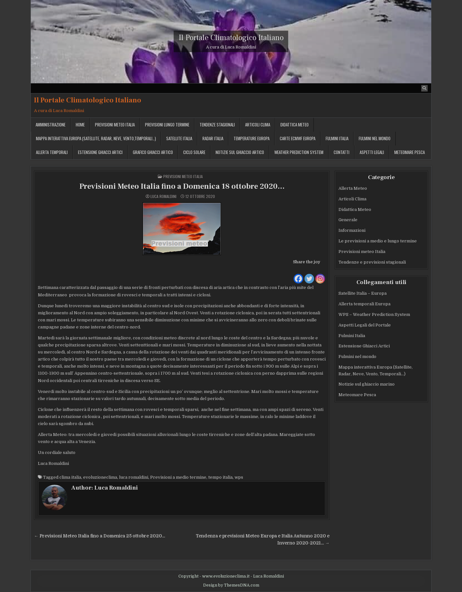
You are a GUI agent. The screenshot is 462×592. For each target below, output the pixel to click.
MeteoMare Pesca (409, 152)
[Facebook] (298, 274)
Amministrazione (50, 124)
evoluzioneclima (100, 477)
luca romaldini (133, 477)
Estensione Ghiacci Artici (100, 152)
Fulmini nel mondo (374, 138)
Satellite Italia (179, 138)
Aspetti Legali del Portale (364, 325)
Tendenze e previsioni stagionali (372, 262)
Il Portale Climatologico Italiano (231, 38)
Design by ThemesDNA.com (231, 585)
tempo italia (220, 477)
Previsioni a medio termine (178, 477)
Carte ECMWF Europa (297, 138)
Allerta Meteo (352, 188)
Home (80, 124)
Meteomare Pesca (357, 394)
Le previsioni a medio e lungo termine (377, 241)
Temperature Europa (252, 138)
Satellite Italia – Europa (362, 293)
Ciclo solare (194, 152)
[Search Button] (424, 88)
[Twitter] (309, 274)
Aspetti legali (372, 152)
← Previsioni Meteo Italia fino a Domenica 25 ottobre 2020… (99, 536)
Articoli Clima (257, 124)
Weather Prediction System (298, 152)
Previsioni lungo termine (167, 124)
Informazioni (351, 230)
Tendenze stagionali (217, 124)
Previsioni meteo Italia (115, 124)
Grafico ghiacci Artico (153, 152)
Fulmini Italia (337, 138)
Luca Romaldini (163, 196)
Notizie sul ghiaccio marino (366, 384)
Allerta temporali (52, 152)
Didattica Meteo (294, 124)
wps (239, 477)
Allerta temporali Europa (364, 303)
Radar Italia (212, 138)
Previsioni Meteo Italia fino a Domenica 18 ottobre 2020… (182, 186)
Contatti (341, 152)
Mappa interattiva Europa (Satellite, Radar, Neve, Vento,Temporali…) (96, 138)
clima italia (70, 477)
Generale (347, 219)
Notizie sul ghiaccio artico (240, 152)
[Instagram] (320, 274)
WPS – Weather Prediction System (374, 314)
